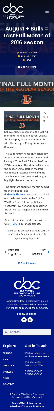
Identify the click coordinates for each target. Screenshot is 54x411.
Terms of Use (18, 403)
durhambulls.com (14, 194)
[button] (47, 12)
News (28, 60)
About (7, 359)
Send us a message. (39, 356)
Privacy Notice (34, 403)
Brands (7, 353)
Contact (9, 384)
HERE (14, 223)
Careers (8, 371)
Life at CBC (9, 365)
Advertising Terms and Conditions (27, 406)
